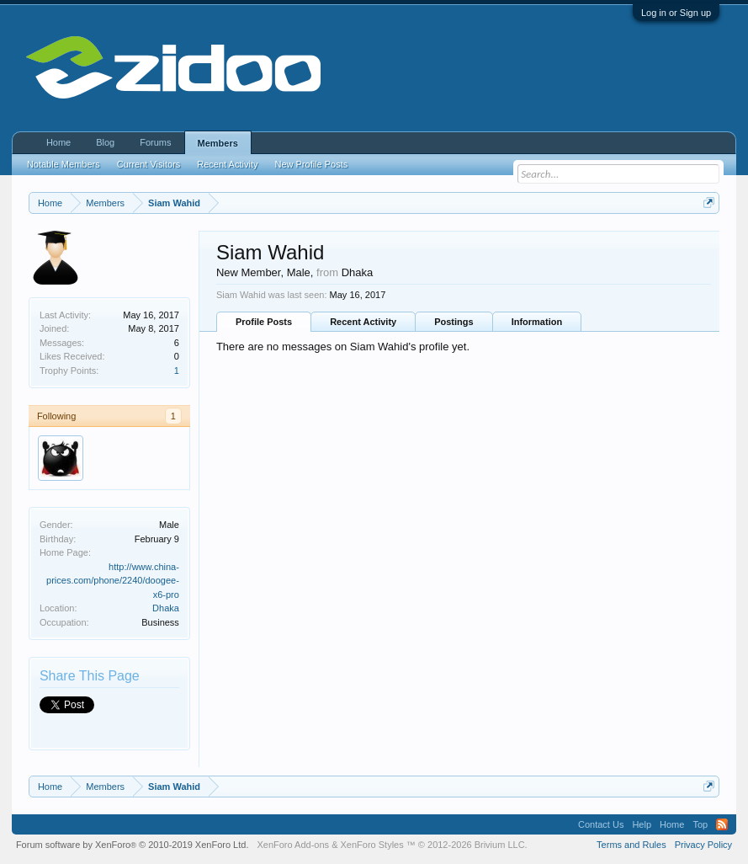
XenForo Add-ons (293, 845)
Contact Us (600, 824)
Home (58, 142)
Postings (453, 322)
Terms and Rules (631, 845)
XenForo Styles (372, 845)
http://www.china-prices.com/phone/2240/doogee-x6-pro (112, 581)
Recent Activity (363, 322)
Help (641, 824)
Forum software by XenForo (132, 845)
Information (537, 322)
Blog (105, 142)
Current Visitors (149, 164)
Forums (155, 142)
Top (700, 824)
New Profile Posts (310, 164)
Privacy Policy (703, 845)
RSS (722, 824)
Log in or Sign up (676, 13)
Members (218, 143)
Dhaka (165, 608)
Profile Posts (264, 322)
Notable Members (63, 164)
